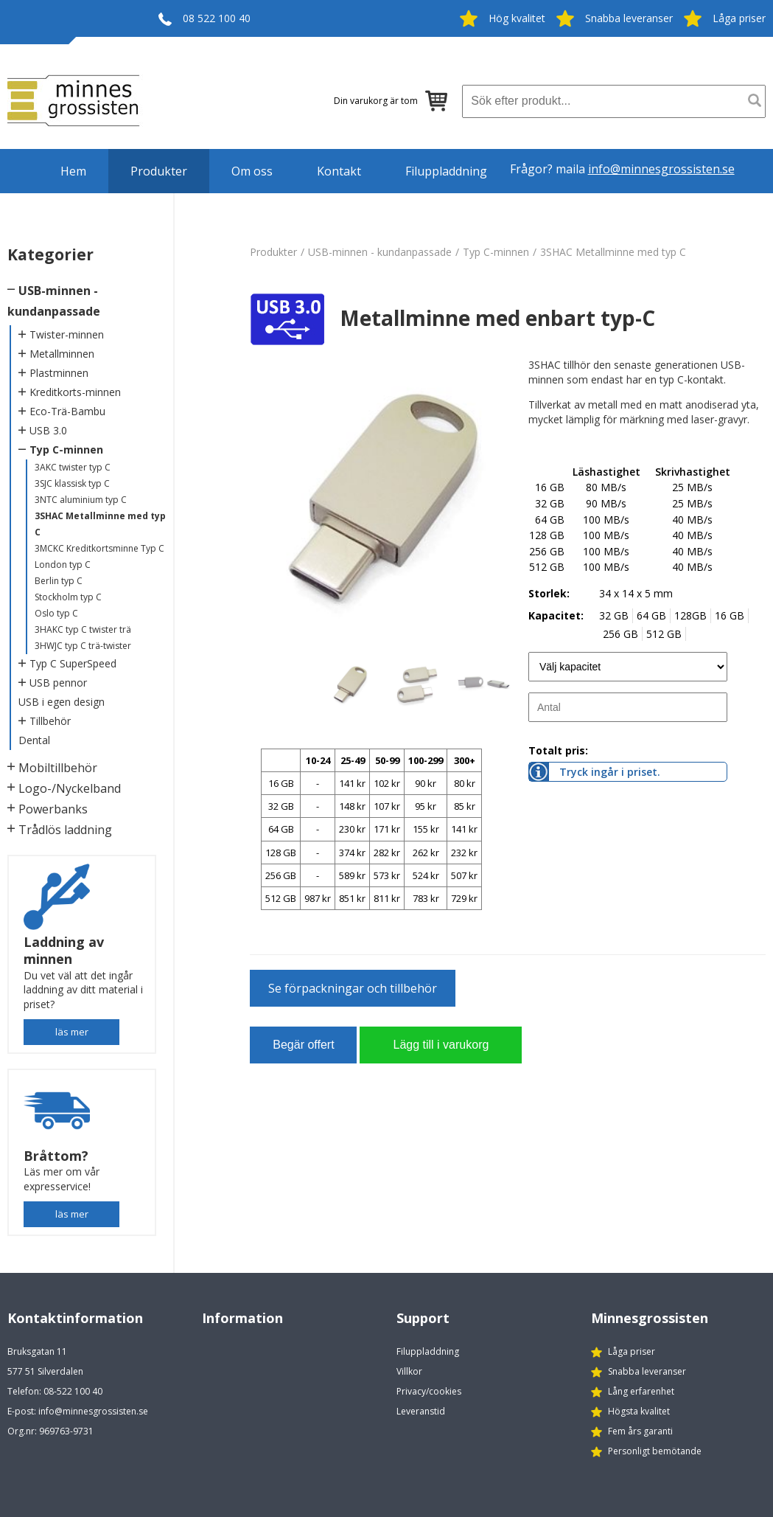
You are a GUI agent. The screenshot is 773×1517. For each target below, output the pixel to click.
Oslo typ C (56, 613)
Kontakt (339, 171)
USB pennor (58, 683)
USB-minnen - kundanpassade (380, 252)
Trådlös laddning (65, 830)
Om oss (252, 171)
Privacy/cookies (428, 1391)
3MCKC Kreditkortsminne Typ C (99, 548)
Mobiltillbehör (57, 768)
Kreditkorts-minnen (75, 392)
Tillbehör (50, 721)
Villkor (409, 1371)
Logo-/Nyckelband (69, 788)
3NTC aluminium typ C (81, 499)
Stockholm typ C (68, 597)
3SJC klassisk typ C (72, 483)
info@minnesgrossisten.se (661, 169)
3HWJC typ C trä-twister (83, 645)
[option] (384, 505)
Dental (34, 740)
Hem (73, 171)
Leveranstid (420, 1411)
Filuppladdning (446, 171)
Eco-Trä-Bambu (67, 411)
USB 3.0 (48, 430)
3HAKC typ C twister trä (83, 629)
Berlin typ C (59, 580)
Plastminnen (58, 373)
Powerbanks (53, 809)
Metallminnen (61, 354)
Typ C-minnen (66, 449)
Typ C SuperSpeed (72, 663)
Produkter (158, 171)
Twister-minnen (66, 334)
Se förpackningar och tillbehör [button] (352, 988)
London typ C (63, 564)
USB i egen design (61, 702)
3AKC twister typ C (73, 467)
